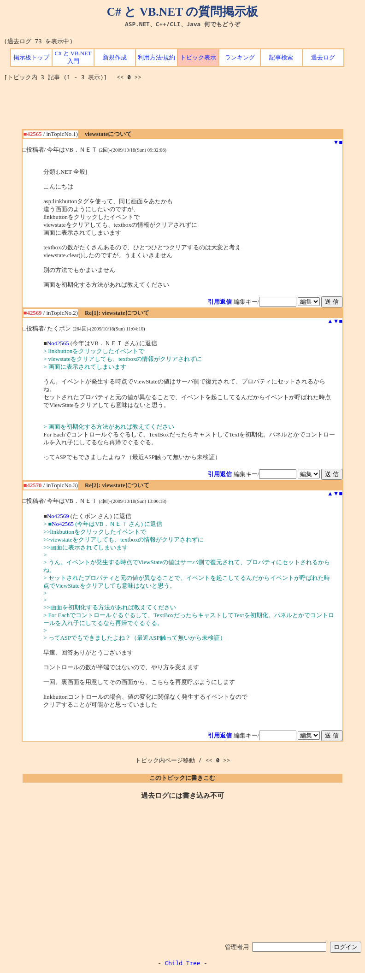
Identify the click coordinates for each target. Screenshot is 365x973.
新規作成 (115, 57)
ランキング (240, 57)
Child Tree (182, 963)
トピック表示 (198, 57)
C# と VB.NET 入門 (72, 57)
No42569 (58, 516)
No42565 (58, 343)
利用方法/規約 (157, 57)
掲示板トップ (31, 57)
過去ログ (323, 57)
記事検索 (281, 57)
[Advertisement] (182, 108)
